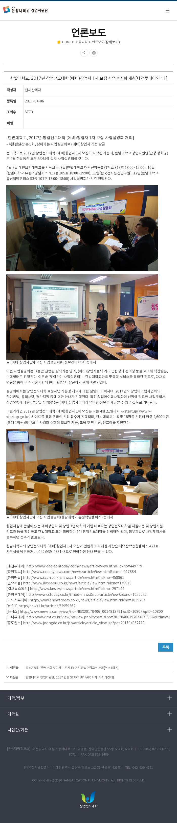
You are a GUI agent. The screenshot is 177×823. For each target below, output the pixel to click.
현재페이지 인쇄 (94, 53)
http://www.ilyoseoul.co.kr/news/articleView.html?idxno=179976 (77, 583)
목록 (165, 647)
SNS (83, 53)
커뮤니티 (82, 42)
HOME (66, 42)
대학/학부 (90, 698)
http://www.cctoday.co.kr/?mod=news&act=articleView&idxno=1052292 (86, 595)
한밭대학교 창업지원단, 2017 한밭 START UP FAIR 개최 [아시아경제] (70, 677)
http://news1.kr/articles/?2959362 (46, 606)
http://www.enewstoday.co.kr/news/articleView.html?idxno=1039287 (87, 600)
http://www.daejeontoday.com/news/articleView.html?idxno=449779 (84, 566)
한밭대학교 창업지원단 (25, 9)
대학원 (90, 714)
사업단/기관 (90, 729)
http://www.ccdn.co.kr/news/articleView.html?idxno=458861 (73, 578)
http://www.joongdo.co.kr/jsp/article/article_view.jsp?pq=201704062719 (84, 623)
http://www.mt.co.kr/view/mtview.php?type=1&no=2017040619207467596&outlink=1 (98, 617)
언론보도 (98, 42)
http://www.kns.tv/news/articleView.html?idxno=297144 (77, 589)
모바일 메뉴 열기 (167, 10)
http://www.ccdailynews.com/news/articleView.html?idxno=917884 (79, 572)
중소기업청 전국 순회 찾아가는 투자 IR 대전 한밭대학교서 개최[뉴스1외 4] (72, 668)
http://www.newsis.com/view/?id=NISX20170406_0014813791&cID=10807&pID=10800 (91, 612)
